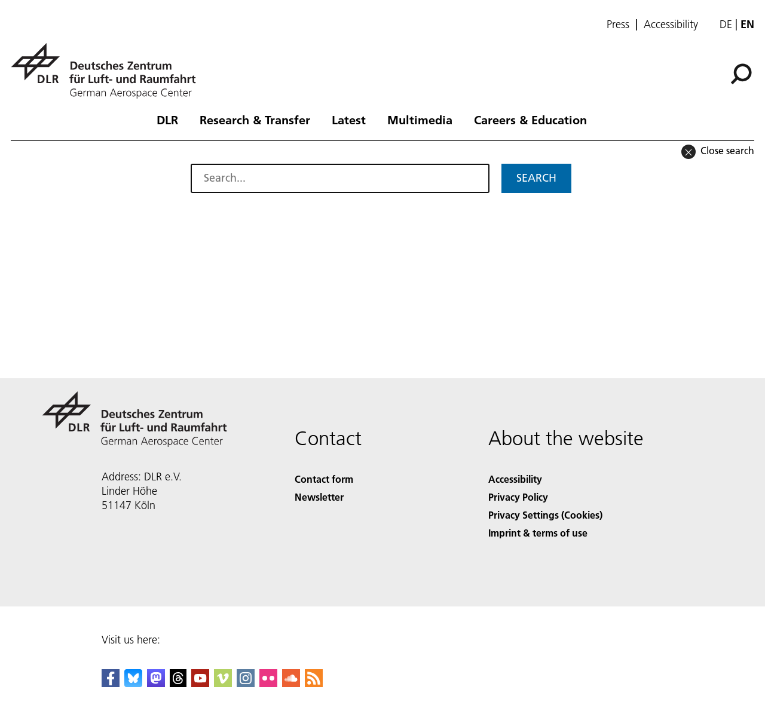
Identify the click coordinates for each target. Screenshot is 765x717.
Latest (349, 119)
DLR (167, 119)
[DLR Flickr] (268, 683)
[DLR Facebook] (111, 683)
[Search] (741, 74)
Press (618, 24)
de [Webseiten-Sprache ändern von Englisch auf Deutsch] (726, 24)
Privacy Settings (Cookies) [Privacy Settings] (545, 514)
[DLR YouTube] (200, 683)
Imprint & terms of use (537, 532)
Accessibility (671, 24)
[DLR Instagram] (246, 683)
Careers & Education (530, 119)
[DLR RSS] (314, 683)
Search (536, 178)
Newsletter (319, 497)
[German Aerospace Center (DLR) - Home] (108, 71)
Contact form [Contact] (324, 479)
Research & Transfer (255, 119)
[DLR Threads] (178, 683)
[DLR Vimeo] (223, 683)
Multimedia (419, 119)
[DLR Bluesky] (133, 683)
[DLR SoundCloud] (291, 683)
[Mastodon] (156, 683)
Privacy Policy (518, 497)
